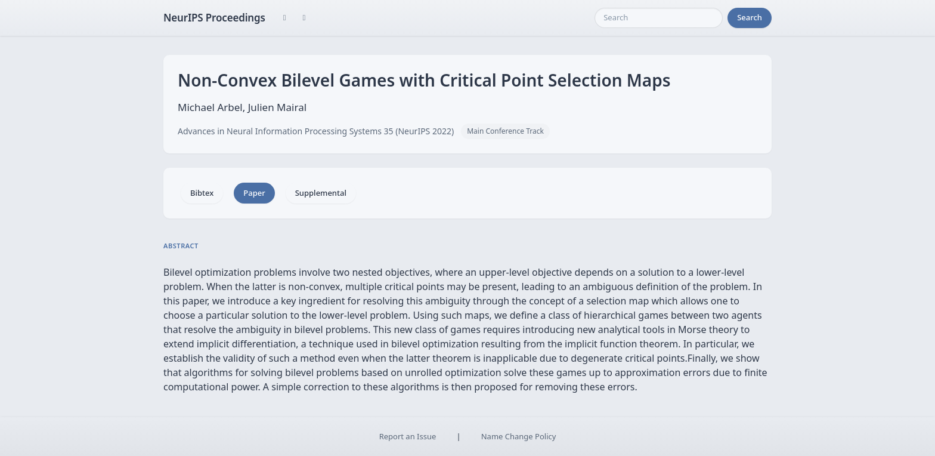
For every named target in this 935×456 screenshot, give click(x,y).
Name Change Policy (518, 436)
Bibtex (201, 192)
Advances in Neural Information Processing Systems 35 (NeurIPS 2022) (316, 131)
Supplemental (320, 192)
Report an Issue (407, 436)
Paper (254, 192)
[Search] (659, 18)
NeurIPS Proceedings (214, 17)
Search (749, 17)
